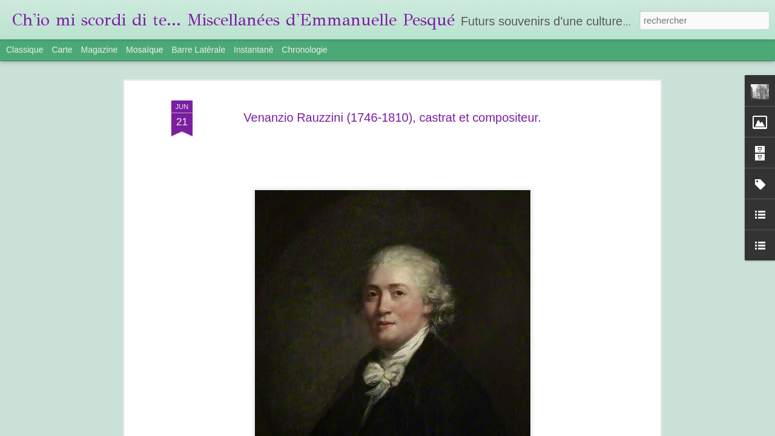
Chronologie (305, 49)
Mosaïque (144, 49)
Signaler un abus (554, 429)
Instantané (253, 49)
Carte (61, 49)
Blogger (514, 429)
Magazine (99, 49)
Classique (24, 49)
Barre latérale (198, 49)
